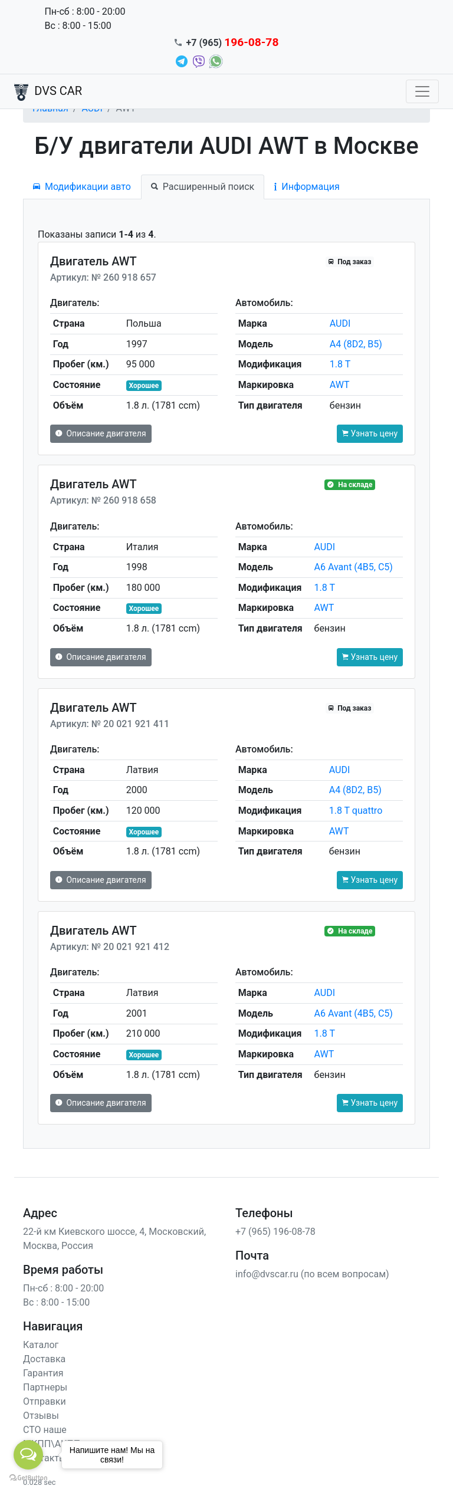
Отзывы (41, 1415)
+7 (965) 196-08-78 (275, 1231)
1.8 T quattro (356, 810)
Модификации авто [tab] (82, 186)
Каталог (40, 1344)
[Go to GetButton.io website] (28, 1477)
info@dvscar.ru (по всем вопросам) (312, 1274)
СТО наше (45, 1429)
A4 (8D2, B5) (356, 344)
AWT (340, 384)
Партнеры (45, 1387)
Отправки (44, 1401)
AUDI (340, 323)
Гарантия (43, 1373)
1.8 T (340, 364)
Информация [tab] (306, 186)
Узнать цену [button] (370, 433)
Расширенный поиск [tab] (202, 186)
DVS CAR (48, 92)
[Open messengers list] (28, 1455)
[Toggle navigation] (422, 91)
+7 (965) (232, 42)
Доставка (44, 1359)
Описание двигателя (100, 433)
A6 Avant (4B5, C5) (353, 567)
